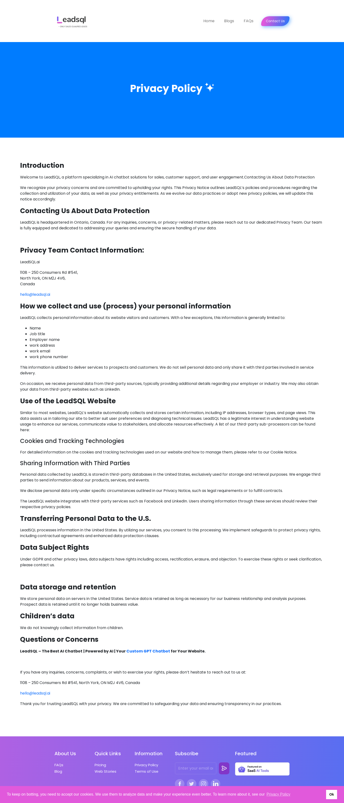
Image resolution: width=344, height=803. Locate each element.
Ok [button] (331, 794)
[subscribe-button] (224, 768)
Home (209, 21)
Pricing (100, 764)
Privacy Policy (146, 764)
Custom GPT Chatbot (148, 651)
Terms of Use (146, 771)
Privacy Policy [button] (278, 794)
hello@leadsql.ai (35, 294)
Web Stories (105, 771)
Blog (58, 771)
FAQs (248, 21)
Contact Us (275, 21)
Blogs (229, 21)
